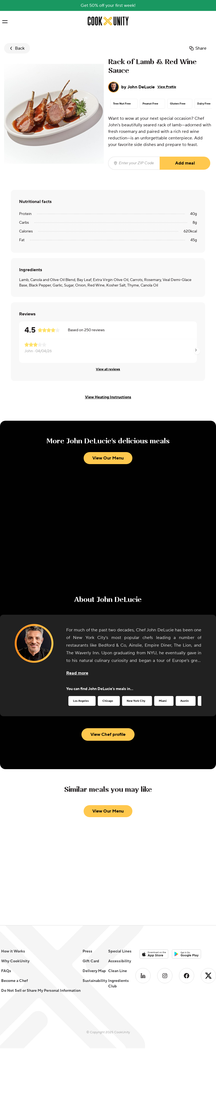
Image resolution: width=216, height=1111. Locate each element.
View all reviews (108, 369)
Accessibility (119, 961)
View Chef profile (108, 734)
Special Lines (120, 951)
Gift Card (91, 961)
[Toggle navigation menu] (5, 22)
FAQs (6, 971)
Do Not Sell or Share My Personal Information (41, 990)
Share (197, 48)
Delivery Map (94, 971)
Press (87, 951)
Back (16, 48)
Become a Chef (14, 980)
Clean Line (117, 971)
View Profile (166, 87)
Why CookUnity (15, 961)
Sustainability (95, 980)
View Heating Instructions (108, 397)
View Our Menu (108, 458)
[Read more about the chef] (77, 673)
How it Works (13, 951)
